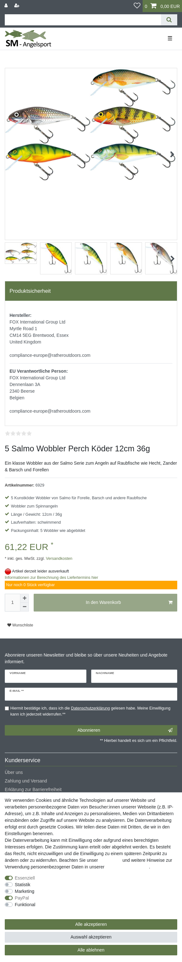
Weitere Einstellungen (26, 911)
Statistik (22, 884)
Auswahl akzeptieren (91, 936)
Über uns (14, 772)
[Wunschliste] (137, 6)
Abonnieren (125, 730)
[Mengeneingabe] (12, 603)
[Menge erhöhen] (24, 598)
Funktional (25, 904)
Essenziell (25, 877)
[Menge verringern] (24, 607)
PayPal (22, 897)
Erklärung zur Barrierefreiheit (33, 789)
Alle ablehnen (91, 949)
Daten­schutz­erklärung (127, 866)
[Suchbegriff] (83, 19)
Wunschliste (20, 625)
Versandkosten (58, 558)
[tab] (91, 291)
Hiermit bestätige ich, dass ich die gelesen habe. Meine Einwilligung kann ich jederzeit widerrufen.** (90, 711)
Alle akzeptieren (91, 924)
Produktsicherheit (30, 291)
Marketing (24, 891)
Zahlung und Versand (26, 780)
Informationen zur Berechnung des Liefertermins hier (51, 577)
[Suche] (169, 19)
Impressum (110, 860)
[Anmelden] (6, 5)
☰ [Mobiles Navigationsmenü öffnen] (169, 38)
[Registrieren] (17, 5)
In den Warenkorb (129, 602)
